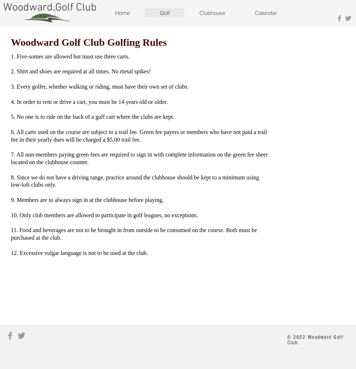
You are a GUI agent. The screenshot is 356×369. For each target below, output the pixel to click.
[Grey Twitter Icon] (348, 18)
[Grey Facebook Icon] (339, 18)
